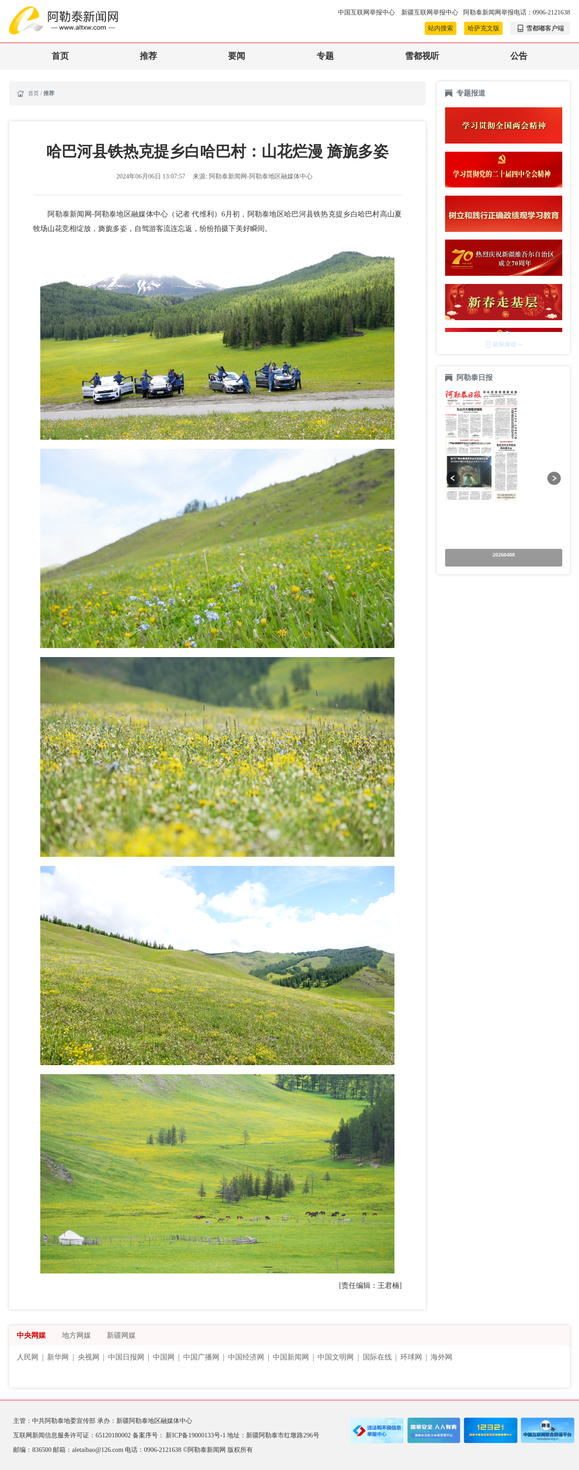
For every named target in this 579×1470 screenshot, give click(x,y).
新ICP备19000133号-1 (196, 1435)
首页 (60, 56)
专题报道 (470, 93)
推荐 (148, 56)
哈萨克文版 (483, 28)
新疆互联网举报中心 (429, 12)
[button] (453, 478)
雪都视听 (422, 56)
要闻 (236, 56)
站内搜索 (440, 28)
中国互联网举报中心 (367, 12)
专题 (325, 56)
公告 (518, 56)
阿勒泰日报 (475, 377)
